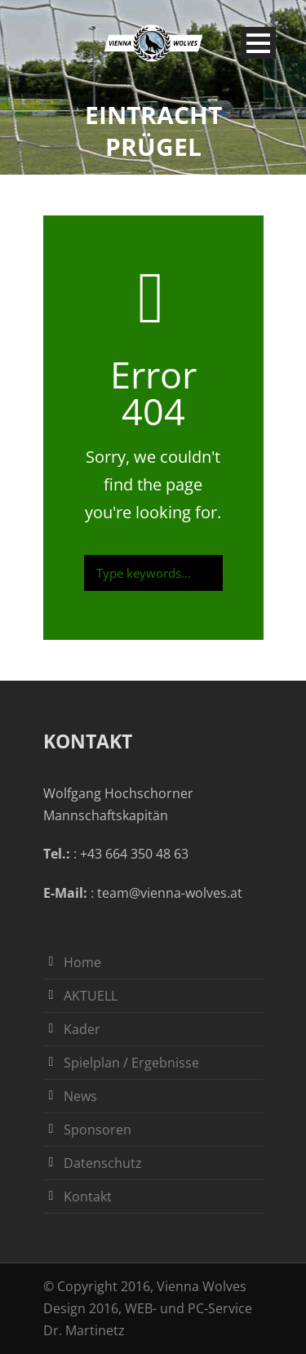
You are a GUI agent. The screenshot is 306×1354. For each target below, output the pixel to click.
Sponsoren (97, 1130)
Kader (82, 1029)
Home (82, 962)
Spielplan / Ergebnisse (131, 1063)
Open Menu (258, 43)
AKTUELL (91, 996)
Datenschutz (103, 1163)
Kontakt (88, 1196)
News (80, 1096)
